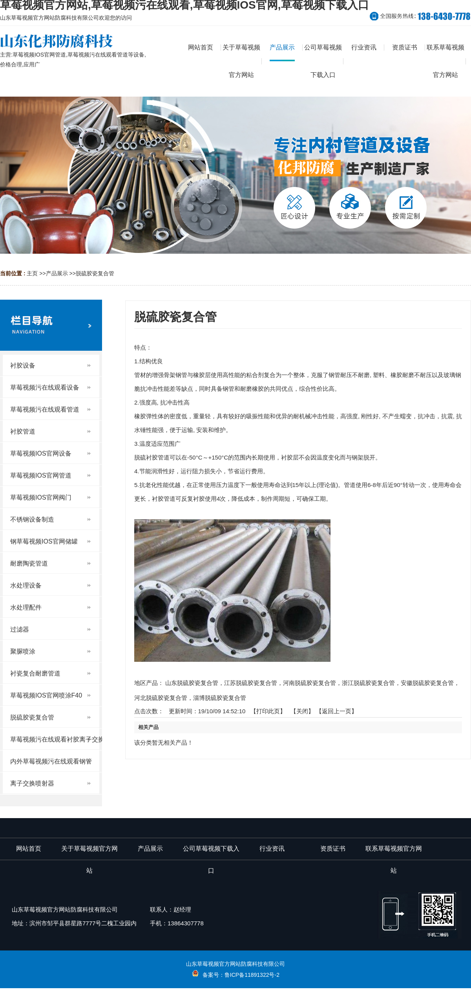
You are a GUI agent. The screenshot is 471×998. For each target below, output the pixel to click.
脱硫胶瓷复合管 (95, 273)
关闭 (302, 711)
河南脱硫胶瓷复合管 (309, 682)
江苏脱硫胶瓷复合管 (250, 682)
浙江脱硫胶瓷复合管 (368, 682)
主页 (32, 273)
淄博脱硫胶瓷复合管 (219, 697)
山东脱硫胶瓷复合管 (191, 682)
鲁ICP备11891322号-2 (252, 975)
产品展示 (57, 273)
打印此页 (268, 711)
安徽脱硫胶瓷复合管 (427, 682)
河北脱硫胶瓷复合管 (160, 697)
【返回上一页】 (336, 711)
